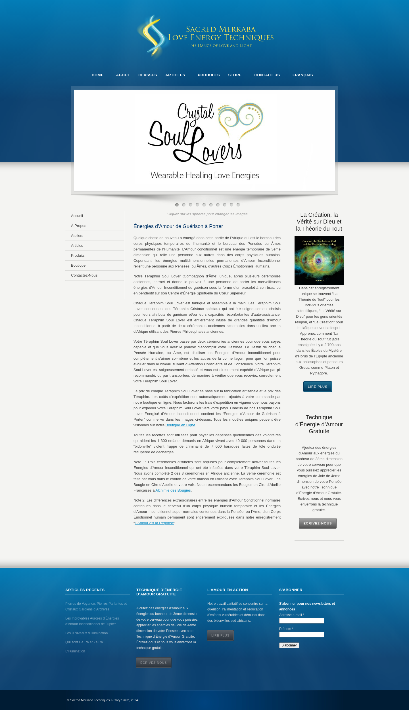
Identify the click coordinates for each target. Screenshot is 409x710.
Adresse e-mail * (291, 615)
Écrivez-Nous (317, 523)
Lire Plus (317, 386)
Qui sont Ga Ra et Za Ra (84, 642)
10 (238, 205)
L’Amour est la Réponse (154, 523)
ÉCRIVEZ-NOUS (153, 662)
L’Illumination (75, 651)
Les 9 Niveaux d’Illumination (86, 633)
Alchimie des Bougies (173, 490)
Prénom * (286, 629)
